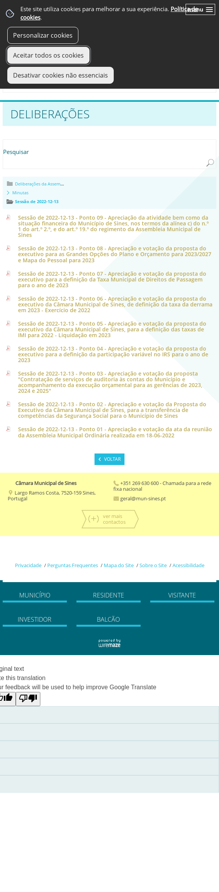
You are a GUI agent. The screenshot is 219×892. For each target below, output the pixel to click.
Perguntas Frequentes (72, 565)
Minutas (20, 192)
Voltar (112, 459)
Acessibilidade (188, 565)
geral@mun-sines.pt (139, 498)
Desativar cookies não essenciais (60, 75)
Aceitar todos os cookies (48, 55)
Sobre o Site (153, 565)
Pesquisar (16, 152)
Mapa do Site (119, 565)
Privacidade (28, 565)
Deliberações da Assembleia (42, 184)
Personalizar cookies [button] (43, 35)
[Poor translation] (28, 699)
